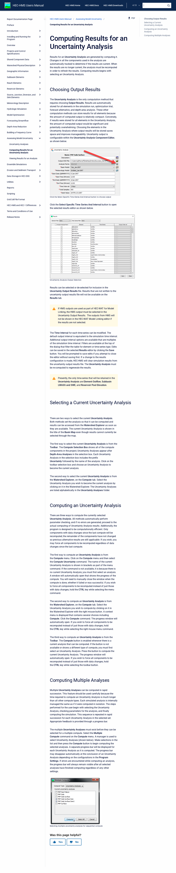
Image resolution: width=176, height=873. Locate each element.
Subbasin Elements (15, 77)
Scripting (11, 194)
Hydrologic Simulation (17, 109)
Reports (10, 188)
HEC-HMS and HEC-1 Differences (21, 205)
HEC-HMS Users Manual (28, 5)
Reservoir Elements (15, 89)
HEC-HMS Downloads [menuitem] (113, 5)
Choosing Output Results (155, 19)
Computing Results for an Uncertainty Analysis (21, 151)
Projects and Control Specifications (16, 52)
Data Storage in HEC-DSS (18, 176)
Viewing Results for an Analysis (23, 158)
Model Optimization (16, 115)
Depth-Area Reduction (17, 126)
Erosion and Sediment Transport (21, 170)
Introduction (12, 31)
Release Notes (13, 217)
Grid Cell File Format (16, 199)
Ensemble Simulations (17, 164)
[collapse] (40, 138)
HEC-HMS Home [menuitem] (72, 5)
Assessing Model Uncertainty (20, 138)
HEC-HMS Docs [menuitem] (92, 5)
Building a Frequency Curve (19, 132)
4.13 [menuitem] (135, 5)
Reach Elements (14, 83)
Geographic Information (18, 71)
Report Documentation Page (19, 19)
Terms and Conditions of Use (20, 211)
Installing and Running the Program (18, 38)
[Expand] (40, 31)
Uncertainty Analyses (18, 144)
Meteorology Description (18, 103)
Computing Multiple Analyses (157, 35)
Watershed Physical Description (21, 65)
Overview (11, 45)
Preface (10, 25)
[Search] (156, 5)
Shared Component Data (18, 59)
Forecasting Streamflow (18, 121)
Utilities (10, 182)
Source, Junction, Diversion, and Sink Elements (21, 96)
